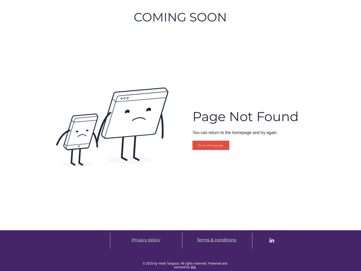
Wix (193, 267)
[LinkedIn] (272, 241)
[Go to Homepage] (210, 145)
